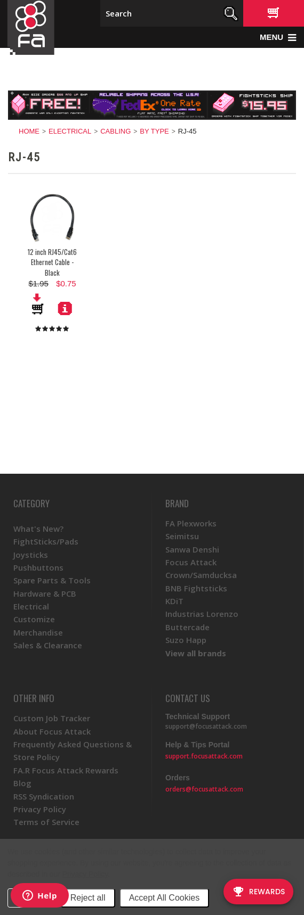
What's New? (38, 528)
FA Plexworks (191, 523)
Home (29, 131)
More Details (65, 308)
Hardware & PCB (44, 593)
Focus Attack (191, 562)
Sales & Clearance (47, 645)
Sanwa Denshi (192, 549)
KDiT (174, 601)
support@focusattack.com (206, 726)
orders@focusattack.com (204, 789)
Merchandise (38, 632)
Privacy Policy (85, 874)
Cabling (115, 131)
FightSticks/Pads (45, 541)
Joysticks (30, 554)
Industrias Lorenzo (201, 613)
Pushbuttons (38, 567)
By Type (154, 131)
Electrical (70, 131)
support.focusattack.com (204, 756)
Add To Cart (38, 304)
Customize (34, 619)
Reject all (88, 897)
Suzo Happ (185, 639)
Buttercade (187, 627)
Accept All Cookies (164, 897)
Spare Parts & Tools (52, 580)
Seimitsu (182, 536)
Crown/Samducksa (201, 575)
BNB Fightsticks (196, 588)
